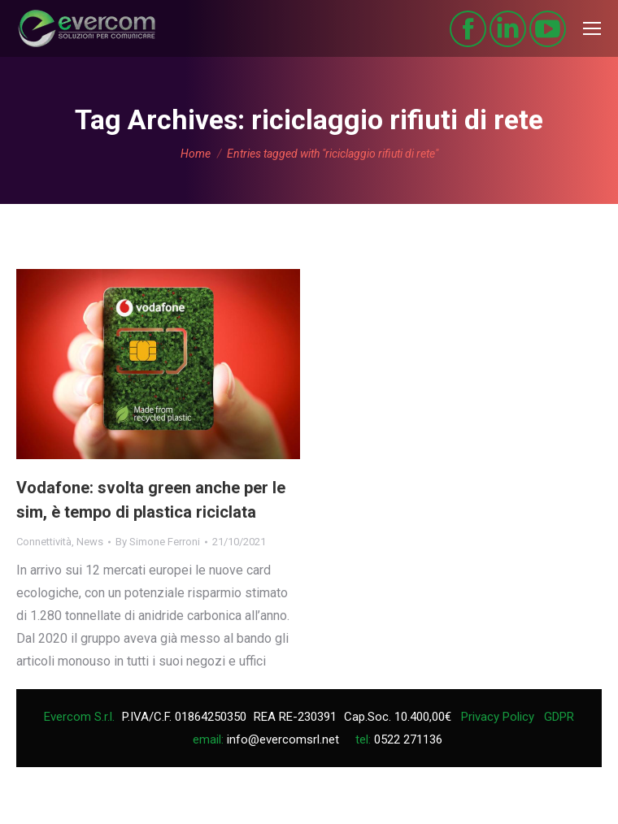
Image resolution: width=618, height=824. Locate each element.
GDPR (559, 716)
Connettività (44, 542)
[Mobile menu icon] (592, 28)
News (89, 542)
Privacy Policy (497, 716)
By (157, 542)
